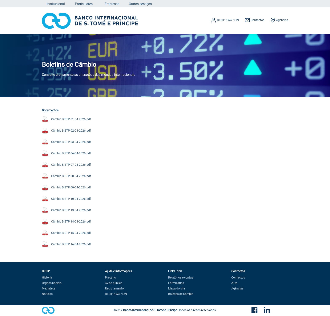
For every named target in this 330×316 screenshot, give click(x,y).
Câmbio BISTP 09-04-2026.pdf (71, 187)
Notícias (47, 294)
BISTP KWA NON (116, 294)
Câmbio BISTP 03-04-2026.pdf (71, 142)
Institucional (56, 3)
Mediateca (49, 288)
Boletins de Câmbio (180, 294)
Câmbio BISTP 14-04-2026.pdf (71, 221)
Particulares (84, 3)
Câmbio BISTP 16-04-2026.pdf (71, 244)
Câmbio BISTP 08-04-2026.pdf (71, 176)
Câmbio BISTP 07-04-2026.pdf (71, 165)
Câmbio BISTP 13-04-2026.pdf (71, 210)
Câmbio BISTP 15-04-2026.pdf (71, 233)
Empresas (112, 3)
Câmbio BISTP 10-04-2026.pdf (71, 199)
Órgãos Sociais (51, 283)
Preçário (110, 277)
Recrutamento (114, 288)
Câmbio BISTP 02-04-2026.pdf (71, 130)
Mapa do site (176, 288)
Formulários (176, 283)
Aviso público (113, 283)
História (47, 277)
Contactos (238, 277)
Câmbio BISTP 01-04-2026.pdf (71, 119)
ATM (234, 283)
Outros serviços (140, 3)
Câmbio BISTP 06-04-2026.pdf (71, 153)
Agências (237, 288)
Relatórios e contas (180, 277)
